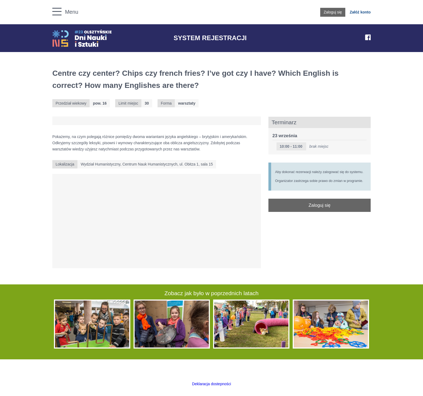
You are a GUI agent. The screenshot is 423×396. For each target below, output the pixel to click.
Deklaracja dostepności (211, 384)
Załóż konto (360, 12)
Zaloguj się (333, 12)
